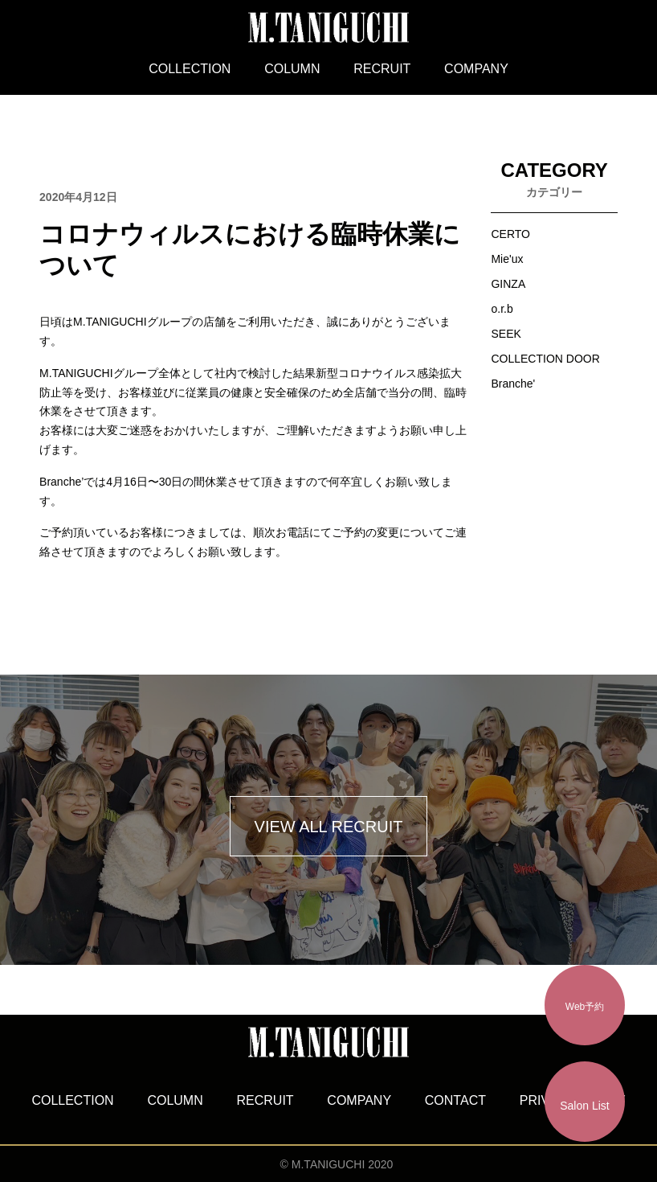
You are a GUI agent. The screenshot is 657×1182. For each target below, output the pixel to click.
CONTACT (455, 1100)
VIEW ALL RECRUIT (329, 826)
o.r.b (501, 308)
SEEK (505, 333)
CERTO (510, 234)
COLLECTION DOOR (545, 358)
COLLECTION (190, 69)
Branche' (513, 383)
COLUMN (292, 69)
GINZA (508, 283)
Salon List (584, 1105)
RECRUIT (381, 69)
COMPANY (476, 69)
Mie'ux (507, 258)
